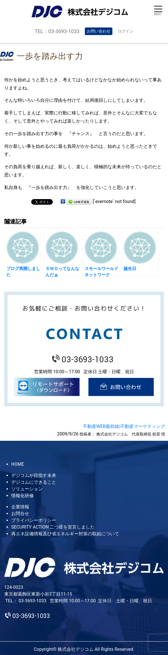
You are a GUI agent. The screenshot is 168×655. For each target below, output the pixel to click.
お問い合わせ (98, 31)
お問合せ (20, 513)
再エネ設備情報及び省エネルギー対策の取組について (65, 533)
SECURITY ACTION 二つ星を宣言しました (53, 527)
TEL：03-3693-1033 (57, 31)
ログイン (125, 31)
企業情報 (20, 506)
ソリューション (27, 489)
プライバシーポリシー (33, 520)
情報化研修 (22, 495)
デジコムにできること (33, 482)
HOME (17, 464)
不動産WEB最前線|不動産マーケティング (124, 426)
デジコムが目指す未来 (33, 475)
